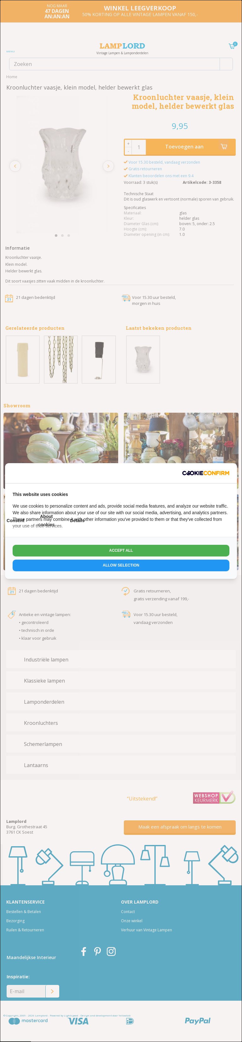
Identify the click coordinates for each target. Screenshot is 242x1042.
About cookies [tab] (46, 520)
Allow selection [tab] (121, 565)
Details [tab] (77, 520)
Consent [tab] (15, 520)
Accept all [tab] (121, 550)
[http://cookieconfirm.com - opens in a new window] (205, 473)
